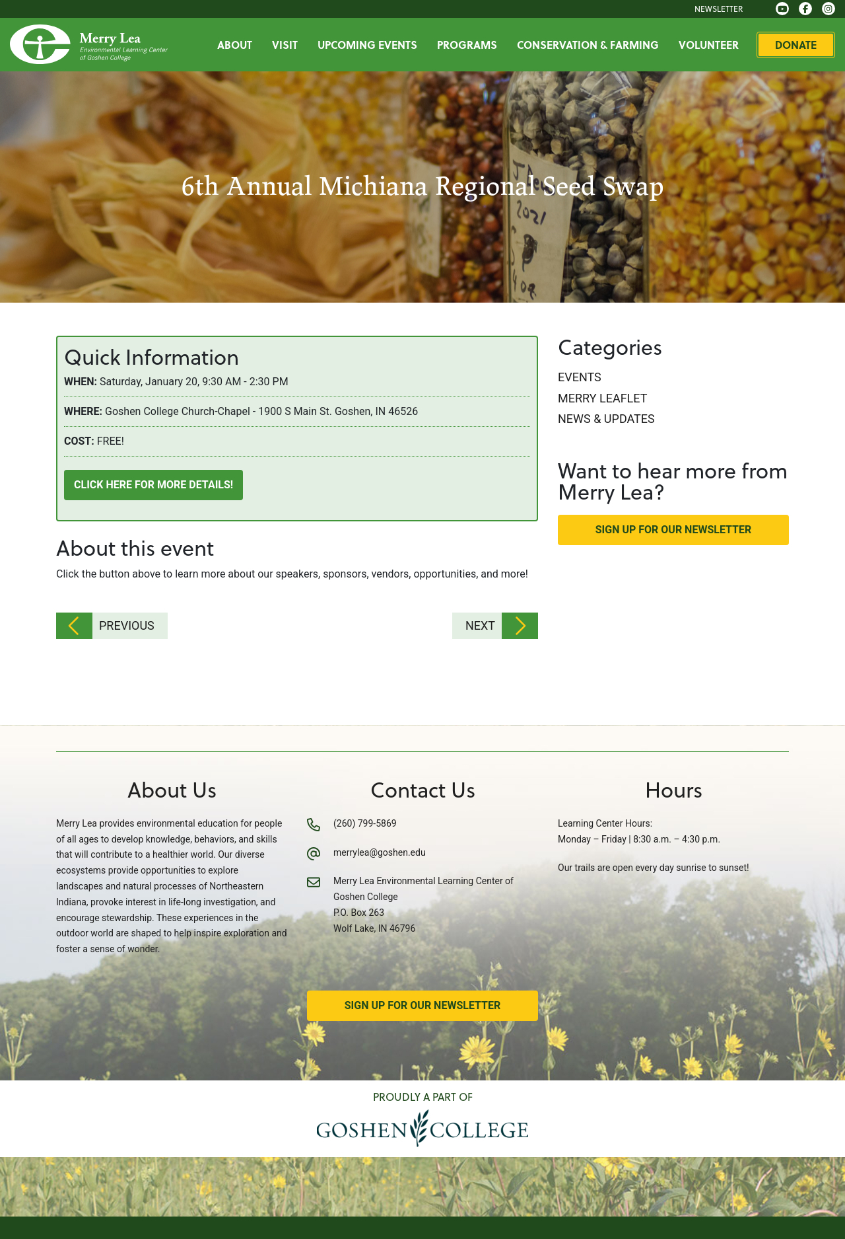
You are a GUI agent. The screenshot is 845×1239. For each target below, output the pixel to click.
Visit (285, 44)
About (234, 44)
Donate (796, 44)
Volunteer (709, 44)
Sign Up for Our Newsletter (673, 529)
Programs (467, 44)
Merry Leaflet (602, 398)
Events (579, 377)
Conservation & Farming (588, 44)
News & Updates (606, 419)
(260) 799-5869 (365, 823)
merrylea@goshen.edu (379, 852)
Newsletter (718, 9)
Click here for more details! (153, 484)
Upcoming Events (367, 44)
